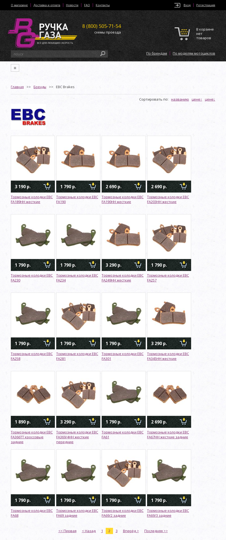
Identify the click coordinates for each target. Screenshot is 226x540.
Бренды (40, 87)
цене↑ (197, 99)
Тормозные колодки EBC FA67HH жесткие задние (168, 434)
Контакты (103, 5)
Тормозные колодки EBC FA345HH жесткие (168, 356)
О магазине (19, 5)
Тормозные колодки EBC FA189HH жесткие (32, 199)
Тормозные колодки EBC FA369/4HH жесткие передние (77, 437)
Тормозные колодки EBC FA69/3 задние (168, 513)
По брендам (156, 53)
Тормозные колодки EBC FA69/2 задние (123, 513)
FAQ (87, 5)
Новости (72, 5)
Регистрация (205, 5)
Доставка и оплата (47, 5)
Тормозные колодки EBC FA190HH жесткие (123, 199)
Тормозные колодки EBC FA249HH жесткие (123, 278)
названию (180, 99)
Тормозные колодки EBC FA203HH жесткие (168, 199)
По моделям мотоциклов (194, 53)
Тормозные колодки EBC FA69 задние (77, 513)
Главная (17, 87)
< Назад (89, 530)
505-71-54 (101, 26)
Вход (187, 5)
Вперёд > (131, 530)
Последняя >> (156, 530)
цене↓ (210, 99)
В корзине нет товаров (205, 33)
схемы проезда (107, 32)
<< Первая (67, 530)
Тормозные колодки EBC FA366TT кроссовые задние (32, 437)
